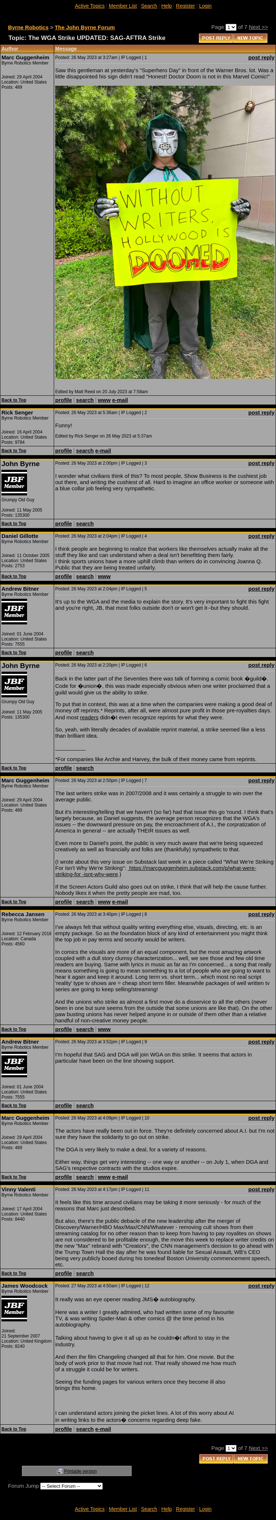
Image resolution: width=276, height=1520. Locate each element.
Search (149, 6)
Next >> (258, 27)
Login (205, 6)
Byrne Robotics (28, 27)
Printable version (80, 1471)
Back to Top (13, 400)
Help (166, 6)
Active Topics (90, 6)
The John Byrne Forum (85, 27)
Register (185, 6)
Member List (123, 6)
